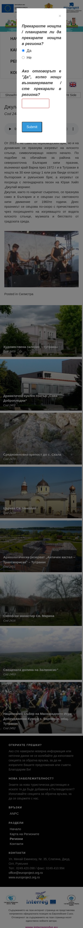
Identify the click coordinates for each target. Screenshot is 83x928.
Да (29, 50)
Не (29, 57)
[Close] (60, 15)
